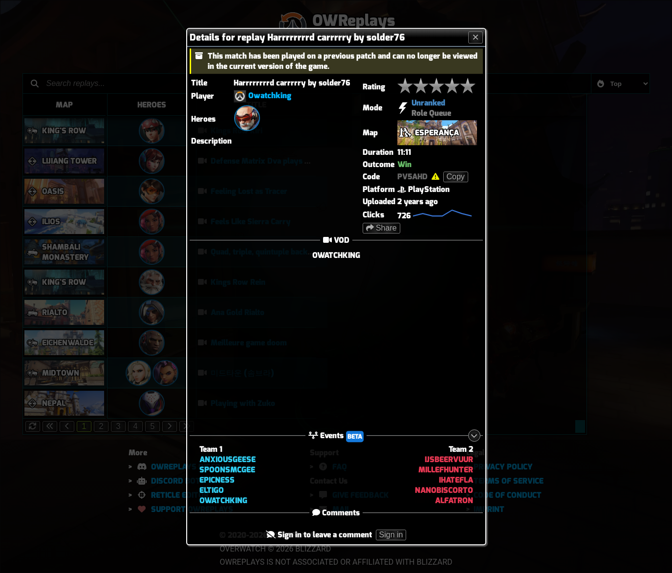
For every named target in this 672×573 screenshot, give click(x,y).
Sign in (391, 535)
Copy (456, 176)
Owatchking (269, 95)
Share (381, 228)
